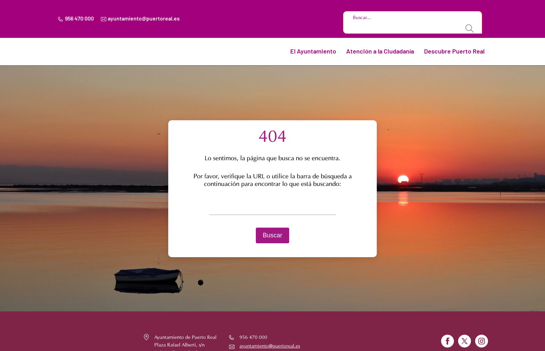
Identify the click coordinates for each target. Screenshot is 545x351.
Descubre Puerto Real (454, 52)
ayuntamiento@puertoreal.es (144, 19)
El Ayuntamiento (313, 52)
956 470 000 (79, 19)
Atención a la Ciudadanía (380, 52)
